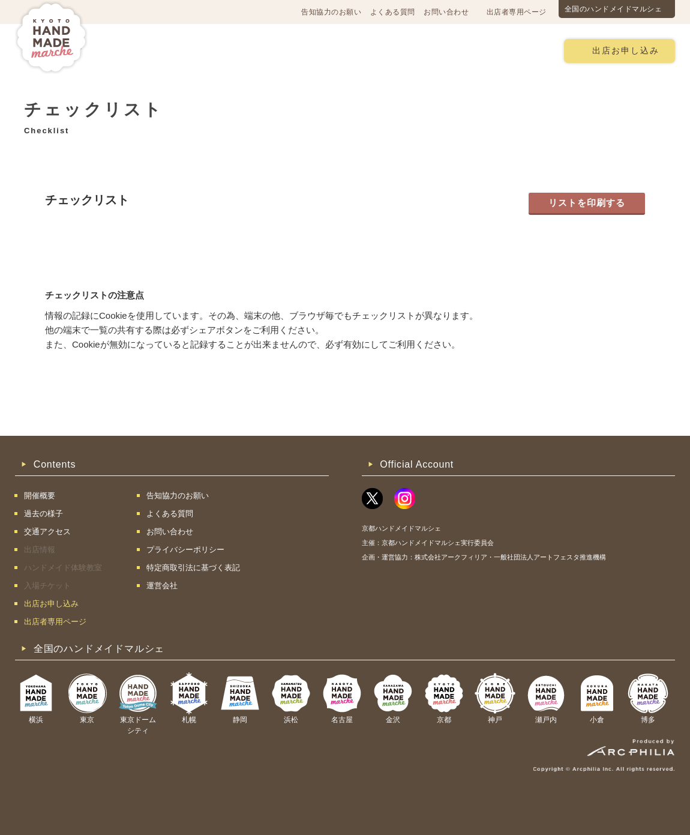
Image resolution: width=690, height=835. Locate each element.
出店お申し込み (625, 50)
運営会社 (162, 585)
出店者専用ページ (517, 12)
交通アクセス (204, 50)
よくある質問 (392, 12)
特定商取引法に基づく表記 (193, 567)
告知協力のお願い (331, 12)
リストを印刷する (586, 202)
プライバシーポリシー (185, 549)
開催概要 (137, 50)
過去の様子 (275, 50)
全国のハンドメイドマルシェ (613, 9)
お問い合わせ (446, 12)
